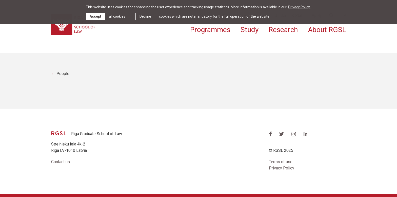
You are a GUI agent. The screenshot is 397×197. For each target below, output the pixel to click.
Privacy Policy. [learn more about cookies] (299, 7)
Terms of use (280, 161)
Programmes (210, 30)
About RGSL (327, 30)
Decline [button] (145, 16)
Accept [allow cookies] (95, 16)
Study (250, 30)
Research (283, 30)
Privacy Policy (281, 168)
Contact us (60, 161)
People (62, 73)
